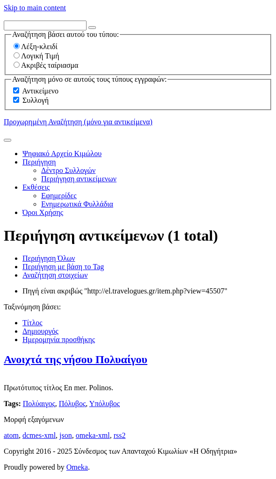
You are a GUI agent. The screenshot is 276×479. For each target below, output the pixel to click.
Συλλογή (35, 100)
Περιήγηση (39, 162)
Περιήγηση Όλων (48, 258)
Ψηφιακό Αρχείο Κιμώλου (62, 153)
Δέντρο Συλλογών (68, 170)
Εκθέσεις (36, 187)
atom (11, 435)
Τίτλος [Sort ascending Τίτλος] (32, 323)
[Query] (45, 25)
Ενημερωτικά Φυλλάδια (77, 204)
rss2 (120, 435)
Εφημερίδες (59, 196)
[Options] (92, 27)
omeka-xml (93, 435)
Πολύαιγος (39, 404)
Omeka (77, 467)
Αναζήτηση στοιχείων (54, 275)
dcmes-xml (39, 435)
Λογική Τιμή (36, 56)
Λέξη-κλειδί (36, 46)
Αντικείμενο (40, 91)
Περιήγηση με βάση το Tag (63, 267)
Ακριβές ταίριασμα (46, 65)
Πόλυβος (72, 404)
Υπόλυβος (104, 404)
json (65, 435)
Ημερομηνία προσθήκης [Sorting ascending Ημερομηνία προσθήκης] (58, 339)
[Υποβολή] (7, 140)
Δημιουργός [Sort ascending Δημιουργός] (40, 331)
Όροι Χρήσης (42, 212)
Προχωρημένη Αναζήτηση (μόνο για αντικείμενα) (78, 122)
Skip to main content (35, 8)
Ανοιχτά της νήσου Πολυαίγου (75, 359)
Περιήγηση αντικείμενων (78, 179)
